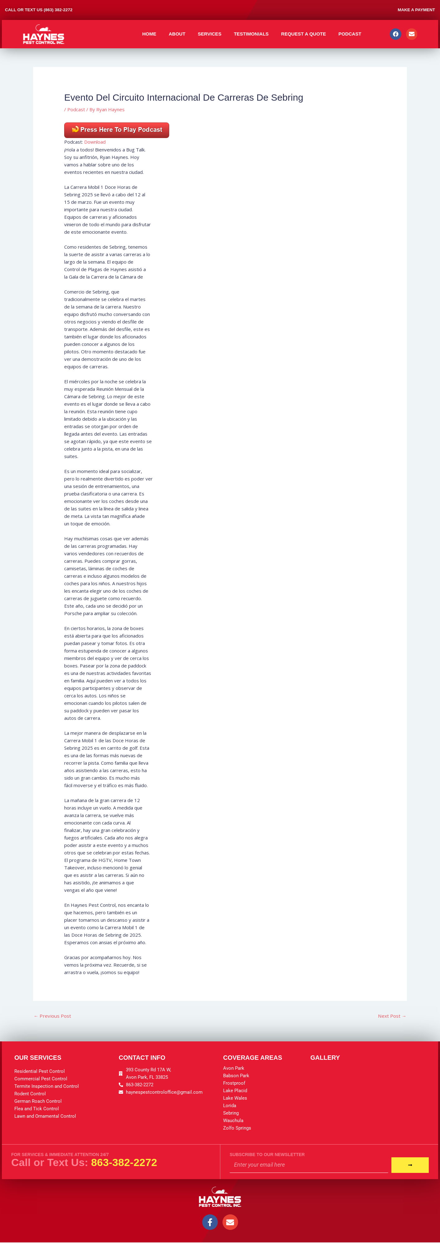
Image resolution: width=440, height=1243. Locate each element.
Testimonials (251, 33)
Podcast (349, 33)
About (177, 33)
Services (210, 33)
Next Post (391, 1016)
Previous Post (53, 1016)
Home (149, 33)
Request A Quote (303, 33)
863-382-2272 (124, 1162)
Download (95, 142)
